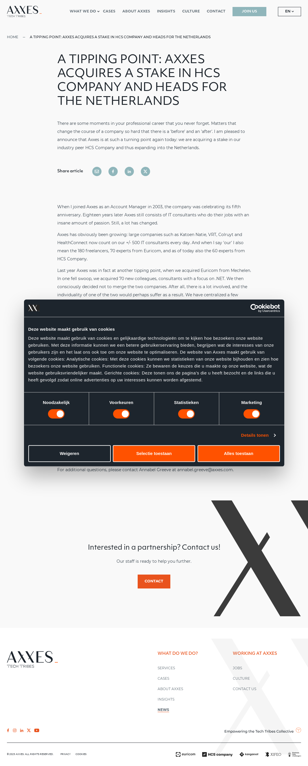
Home (12, 37)
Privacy (65, 754)
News (163, 710)
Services (166, 668)
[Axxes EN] (24, 11)
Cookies (80, 754)
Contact (154, 581)
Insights (166, 699)
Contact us (244, 689)
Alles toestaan (238, 453)
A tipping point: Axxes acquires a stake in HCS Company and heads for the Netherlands (120, 37)
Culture (241, 678)
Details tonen (255, 435)
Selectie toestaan (154, 453)
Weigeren (69, 453)
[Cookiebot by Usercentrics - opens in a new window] (254, 308)
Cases (163, 678)
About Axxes (170, 689)
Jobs (237, 668)
